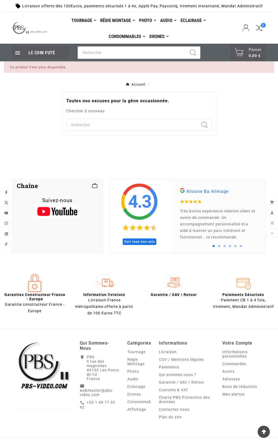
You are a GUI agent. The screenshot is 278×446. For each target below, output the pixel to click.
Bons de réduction (239, 386)
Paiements (169, 367)
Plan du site (170, 417)
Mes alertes (233, 394)
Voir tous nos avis (139, 242)
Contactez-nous (174, 409)
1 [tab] (213, 246)
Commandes (234, 364)
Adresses (231, 379)
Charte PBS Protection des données (184, 399)
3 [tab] (224, 246)
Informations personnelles (235, 354)
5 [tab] (235, 246)
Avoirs (228, 371)
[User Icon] (246, 27)
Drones (134, 394)
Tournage (136, 352)
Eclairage (136, 386)
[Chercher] (132, 52)
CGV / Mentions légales (181, 359)
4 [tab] (230, 246)
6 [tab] (241, 246)
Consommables (142, 402)
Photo (133, 371)
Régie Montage (135, 361)
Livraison (168, 352)
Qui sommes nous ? (177, 374)
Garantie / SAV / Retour (181, 382)
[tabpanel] (218, 216)
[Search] (193, 53)
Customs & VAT (173, 390)
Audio (132, 379)
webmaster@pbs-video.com (96, 392)
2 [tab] (219, 246)
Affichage (136, 409)
